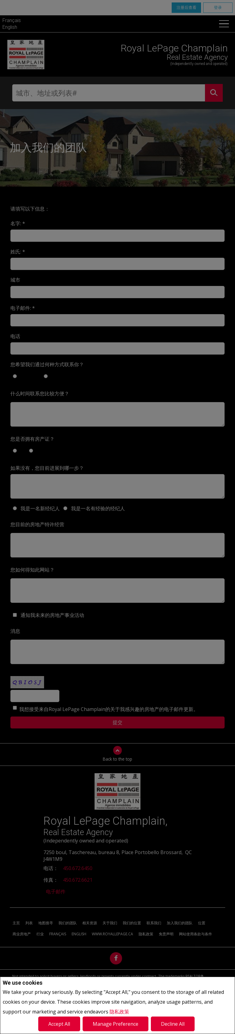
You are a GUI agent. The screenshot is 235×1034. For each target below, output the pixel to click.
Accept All (59, 1024)
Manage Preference (115, 1024)
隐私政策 (119, 1011)
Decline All (173, 1024)
